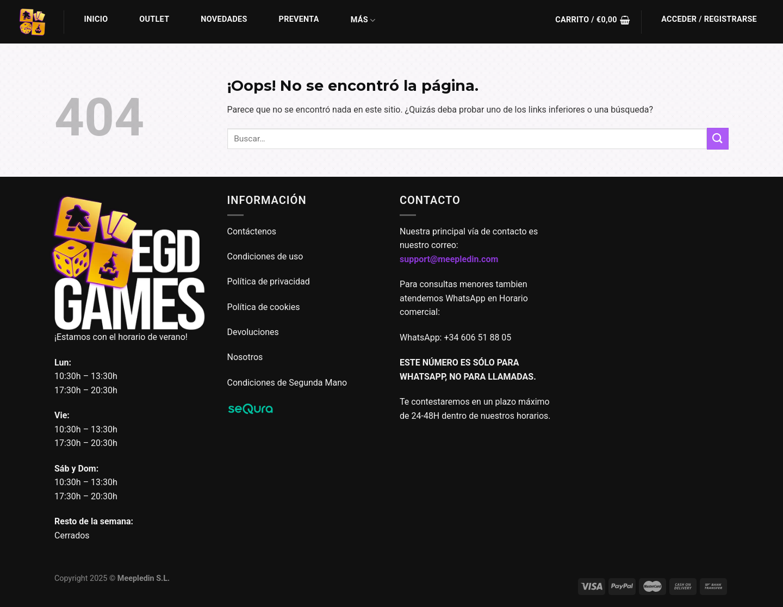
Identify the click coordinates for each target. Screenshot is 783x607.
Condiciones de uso (265, 256)
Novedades (224, 19)
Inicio (96, 19)
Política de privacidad (268, 281)
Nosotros (245, 357)
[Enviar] (718, 138)
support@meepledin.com (449, 259)
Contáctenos (253, 231)
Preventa (299, 19)
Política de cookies (263, 307)
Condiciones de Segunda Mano (287, 382)
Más (363, 20)
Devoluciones (253, 332)
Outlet (154, 19)
